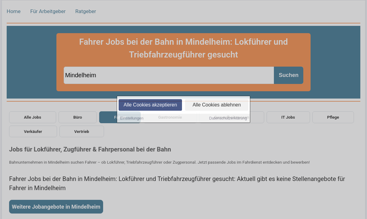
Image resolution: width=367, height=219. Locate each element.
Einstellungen (131, 118)
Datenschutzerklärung (228, 118)
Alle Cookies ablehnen (217, 105)
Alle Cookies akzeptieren (150, 105)
